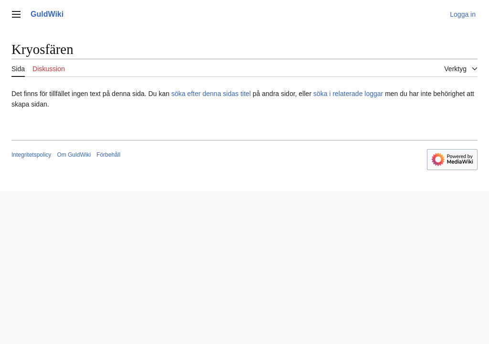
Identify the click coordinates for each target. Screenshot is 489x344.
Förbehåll (108, 154)
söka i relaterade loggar (348, 93)
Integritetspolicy (31, 154)
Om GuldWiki (74, 154)
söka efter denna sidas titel (211, 93)
